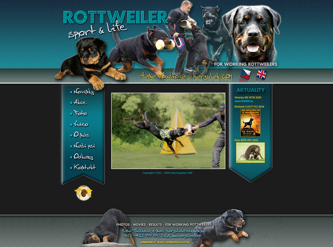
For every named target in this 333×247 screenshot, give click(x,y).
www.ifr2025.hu (244, 101)
